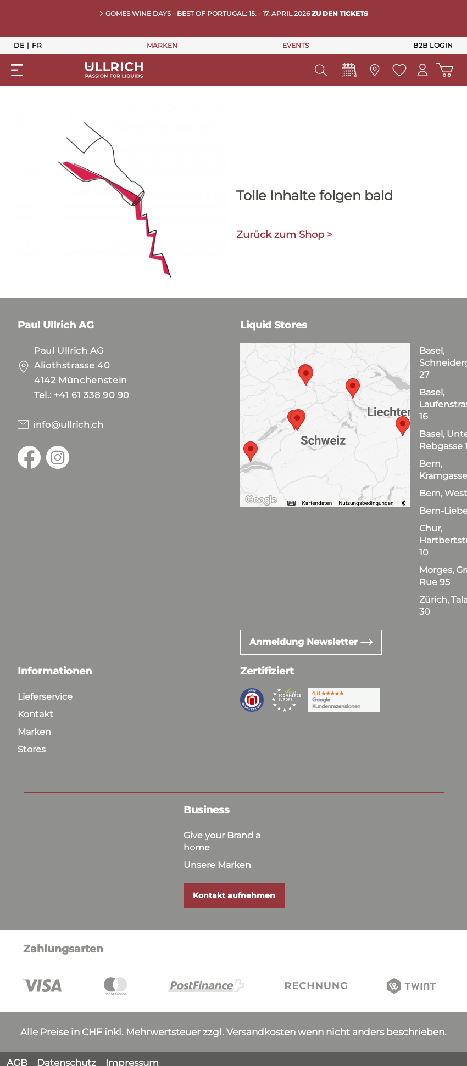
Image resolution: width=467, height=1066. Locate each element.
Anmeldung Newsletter (311, 642)
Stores (32, 749)
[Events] (348, 73)
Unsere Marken (217, 865)
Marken (34, 732)
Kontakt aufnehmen (234, 895)
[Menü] (17, 70)
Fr (37, 45)
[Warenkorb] (444, 70)
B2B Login (433, 45)
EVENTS (295, 45)
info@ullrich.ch (68, 424)
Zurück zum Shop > (284, 235)
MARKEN (162, 45)
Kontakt (35, 714)
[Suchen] (320, 70)
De (19, 45)
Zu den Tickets (340, 13)
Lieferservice (45, 696)
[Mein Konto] (422, 70)
